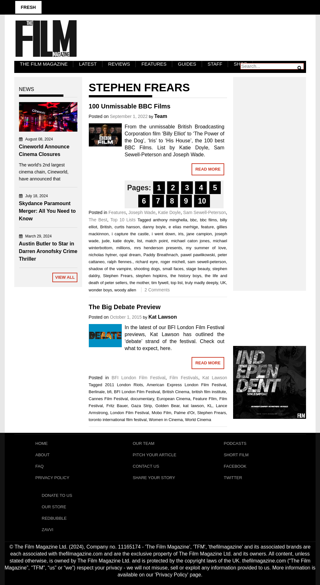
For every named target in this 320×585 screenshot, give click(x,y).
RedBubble (54, 518)
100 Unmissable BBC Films (130, 106)
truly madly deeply (201, 282)
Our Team (143, 443)
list (139, 240)
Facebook (235, 466)
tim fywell (159, 282)
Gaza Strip (141, 405)
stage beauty (198, 268)
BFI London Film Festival (139, 377)
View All (65, 277)
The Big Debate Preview (125, 306)
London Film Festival (129, 412)
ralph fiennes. (120, 261)
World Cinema (198, 419)
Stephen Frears (118, 275)
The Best (98, 219)
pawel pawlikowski (198, 254)
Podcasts (235, 443)
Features (154, 64)
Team (160, 116)
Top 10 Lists (122, 219)
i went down (163, 233)
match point (156, 240)
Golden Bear (167, 405)
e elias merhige (183, 226)
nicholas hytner (103, 254)
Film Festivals (184, 377)
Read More (207, 169)
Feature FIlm (205, 398)
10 (202, 201)
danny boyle (154, 226)
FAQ (40, 466)
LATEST (88, 64)
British (106, 226)
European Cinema (173, 398)
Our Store (54, 506)
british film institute (209, 391)
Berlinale (97, 391)
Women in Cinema (166, 419)
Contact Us (146, 466)
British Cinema (175, 391)
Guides (187, 64)
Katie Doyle (169, 212)
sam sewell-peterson (207, 261)
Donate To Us (57, 495)
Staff (215, 64)
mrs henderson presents (158, 247)
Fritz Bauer (117, 405)
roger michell (172, 261)
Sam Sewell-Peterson (204, 212)
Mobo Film (161, 412)
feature (207, 226)
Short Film (236, 454)
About (43, 454)
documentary (142, 398)
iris (181, 233)
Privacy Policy (52, 477)
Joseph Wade (141, 212)
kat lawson (193, 405)
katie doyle (123, 240)
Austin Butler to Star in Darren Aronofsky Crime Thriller (48, 251)
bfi (109, 391)
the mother (139, 282)
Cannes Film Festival (108, 398)
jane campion (199, 233)
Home (42, 443)
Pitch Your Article (155, 454)
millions (123, 247)
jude (106, 240)
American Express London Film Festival (186, 384)
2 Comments (157, 289)
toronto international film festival (118, 419)
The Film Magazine (44, 64)
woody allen (125, 290)
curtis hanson (127, 226)
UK (223, 282)
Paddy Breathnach (160, 254)
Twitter (233, 477)
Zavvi (48, 529)
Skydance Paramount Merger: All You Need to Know (47, 211)
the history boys (185, 275)
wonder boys (100, 290)
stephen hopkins (151, 275)
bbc (193, 220)
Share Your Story (154, 477)
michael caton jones (190, 240)
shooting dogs (147, 268)
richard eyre (146, 261)
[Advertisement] (269, 177)
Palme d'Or (184, 412)
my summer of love (206, 247)
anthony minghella (170, 220)
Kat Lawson (162, 317)
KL (209, 405)
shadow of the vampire (110, 268)
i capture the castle (130, 233)
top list (177, 282)
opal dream (130, 254)
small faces (172, 268)
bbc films (208, 220)
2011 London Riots (124, 384)
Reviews (119, 64)
